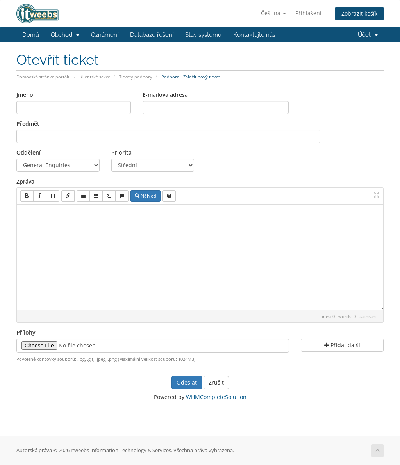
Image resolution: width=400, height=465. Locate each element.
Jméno (24, 94)
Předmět (27, 123)
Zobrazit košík (359, 13)
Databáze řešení (151, 34)
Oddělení (28, 152)
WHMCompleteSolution (216, 397)
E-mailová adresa (165, 94)
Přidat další (342, 345)
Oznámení (104, 34)
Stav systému (203, 34)
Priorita (121, 152)
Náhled (145, 195)
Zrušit (216, 382)
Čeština (273, 13)
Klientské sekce (95, 77)
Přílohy (26, 332)
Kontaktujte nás (254, 34)
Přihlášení (308, 13)
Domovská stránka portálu (43, 77)
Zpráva (25, 181)
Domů (30, 34)
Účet (368, 34)
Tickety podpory (135, 77)
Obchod (65, 34)
